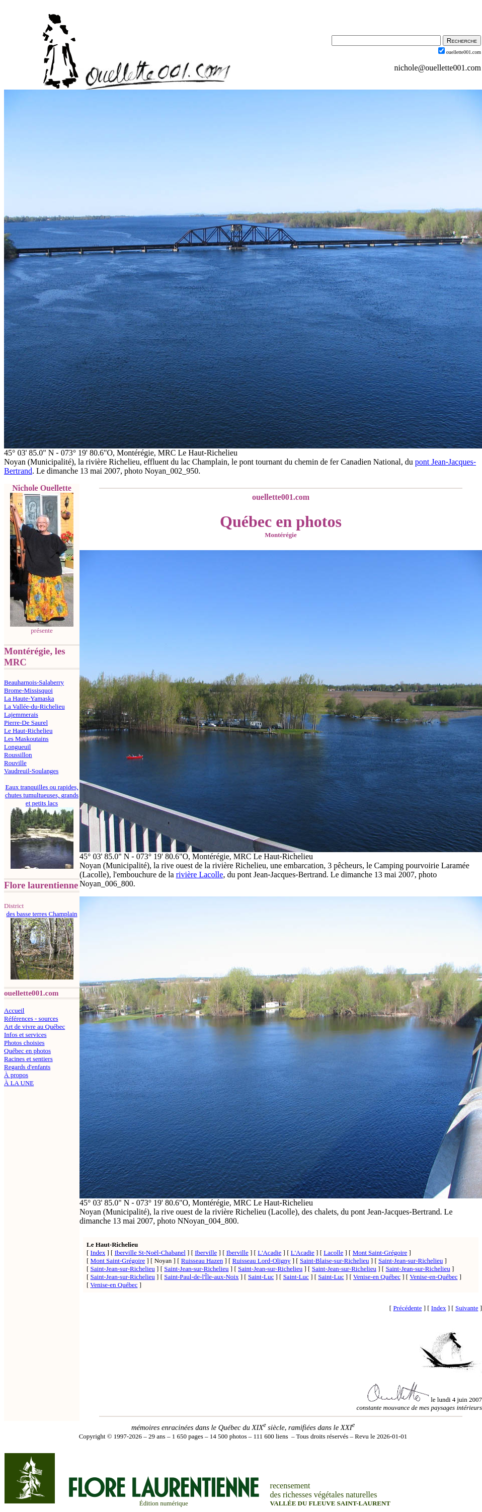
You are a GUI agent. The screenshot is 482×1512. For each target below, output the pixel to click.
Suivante (466, 1308)
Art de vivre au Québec (34, 1026)
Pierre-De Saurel (26, 722)
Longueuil (17, 746)
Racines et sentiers (28, 1059)
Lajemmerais (21, 714)
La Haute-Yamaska (29, 698)
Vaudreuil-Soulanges (31, 771)
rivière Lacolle (199, 874)
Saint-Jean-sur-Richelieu (410, 1260)
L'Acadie (269, 1252)
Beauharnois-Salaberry (34, 682)
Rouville (15, 763)
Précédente (407, 1308)
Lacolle (333, 1252)
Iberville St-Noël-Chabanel (150, 1252)
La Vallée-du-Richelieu (34, 706)
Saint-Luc (261, 1276)
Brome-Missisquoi (28, 690)
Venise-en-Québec (433, 1276)
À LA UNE (19, 1083)
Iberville (206, 1252)
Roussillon (18, 755)
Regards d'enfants (27, 1067)
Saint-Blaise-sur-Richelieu (334, 1260)
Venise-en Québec (376, 1276)
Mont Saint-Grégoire (380, 1252)
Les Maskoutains (26, 738)
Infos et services (25, 1034)
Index (98, 1252)
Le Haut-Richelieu (28, 730)
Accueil (14, 1010)
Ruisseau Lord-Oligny (261, 1260)
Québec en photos (27, 1050)
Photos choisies (24, 1042)
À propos (16, 1075)
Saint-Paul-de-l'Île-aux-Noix (201, 1276)
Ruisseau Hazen (202, 1260)
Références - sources (31, 1018)
